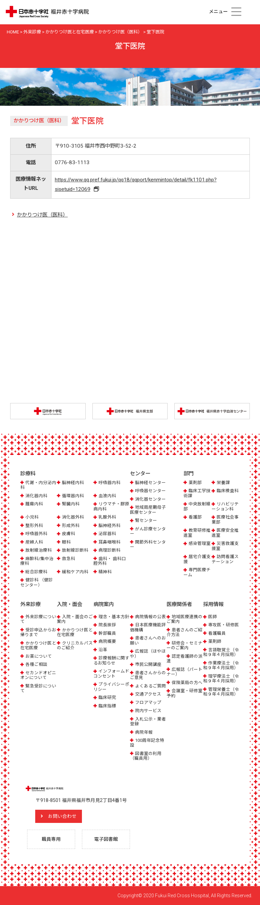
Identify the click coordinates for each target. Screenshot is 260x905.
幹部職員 (107, 633)
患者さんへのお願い (148, 641)
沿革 (103, 649)
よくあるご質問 (150, 685)
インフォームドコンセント (111, 673)
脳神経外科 (110, 525)
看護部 (195, 517)
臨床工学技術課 (197, 493)
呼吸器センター (150, 491)
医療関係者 (179, 604)
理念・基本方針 (114, 616)
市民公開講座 (148, 664)
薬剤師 (214, 641)
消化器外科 (73, 517)
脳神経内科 (73, 482)
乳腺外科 (107, 517)
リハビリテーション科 (225, 506)
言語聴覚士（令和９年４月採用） (221, 652)
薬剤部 (195, 482)
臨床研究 (107, 697)
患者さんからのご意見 (148, 675)
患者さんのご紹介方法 (184, 632)
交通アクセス (148, 694)
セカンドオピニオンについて (38, 675)
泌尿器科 (107, 533)
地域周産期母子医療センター (148, 509)
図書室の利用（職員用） (145, 756)
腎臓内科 (71, 503)
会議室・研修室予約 (184, 693)
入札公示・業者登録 (148, 721)
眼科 (66, 542)
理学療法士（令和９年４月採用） (221, 678)
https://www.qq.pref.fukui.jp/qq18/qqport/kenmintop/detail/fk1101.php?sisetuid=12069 (136, 185)
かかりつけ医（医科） (42, 215)
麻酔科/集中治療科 (36, 561)
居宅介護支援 (197, 559)
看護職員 (217, 633)
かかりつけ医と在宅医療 (38, 645)
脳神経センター (150, 482)
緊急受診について (38, 688)
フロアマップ (148, 702)
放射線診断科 (75, 550)
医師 (212, 616)
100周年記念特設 (147, 743)
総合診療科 (36, 571)
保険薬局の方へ (187, 682)
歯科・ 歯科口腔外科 (109, 561)
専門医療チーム (197, 572)
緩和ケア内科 (75, 571)
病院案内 (103, 604)
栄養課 (223, 482)
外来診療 (30, 604)
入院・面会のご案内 (75, 619)
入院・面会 (69, 604)
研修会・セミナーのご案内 (184, 645)
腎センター (146, 520)
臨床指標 (107, 705)
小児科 (32, 517)
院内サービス (148, 710)
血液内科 (107, 495)
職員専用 (51, 839)
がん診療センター (148, 531)
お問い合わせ (62, 816)
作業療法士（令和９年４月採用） (221, 665)
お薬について (38, 656)
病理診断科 (110, 550)
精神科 (105, 571)
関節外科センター (148, 544)
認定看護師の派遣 (184, 658)
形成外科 (71, 525)
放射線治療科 (38, 550)
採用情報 (213, 604)
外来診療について (38, 619)
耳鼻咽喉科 (110, 542)
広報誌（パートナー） (184, 672)
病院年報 (144, 732)
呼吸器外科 (36, 533)
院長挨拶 (107, 625)
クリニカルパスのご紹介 (75, 645)
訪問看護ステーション (225, 559)
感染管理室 (200, 543)
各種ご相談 (36, 664)
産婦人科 (34, 542)
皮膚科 (68, 533)
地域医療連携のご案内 (184, 619)
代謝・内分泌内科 (38, 485)
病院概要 (107, 641)
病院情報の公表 (150, 616)
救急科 (68, 558)
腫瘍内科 (34, 503)
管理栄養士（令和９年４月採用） (221, 692)
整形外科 (34, 525)
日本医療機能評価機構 (148, 627)
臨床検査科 (228, 491)
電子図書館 (106, 839)
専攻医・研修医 (223, 625)
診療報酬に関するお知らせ (111, 660)
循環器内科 (73, 495)
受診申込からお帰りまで (38, 632)
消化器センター (150, 499)
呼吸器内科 (110, 482)
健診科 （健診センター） (36, 582)
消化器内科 (36, 495)
